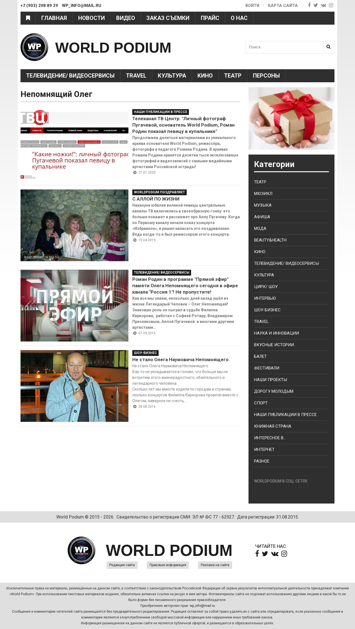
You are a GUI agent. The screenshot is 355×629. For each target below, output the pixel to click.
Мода (260, 228)
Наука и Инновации (276, 333)
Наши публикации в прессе (160, 112)
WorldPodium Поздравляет (159, 192)
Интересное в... (270, 437)
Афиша (262, 216)
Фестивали (266, 368)
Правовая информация (167, 565)
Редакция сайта (122, 565)
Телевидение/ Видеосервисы (70, 75)
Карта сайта (283, 5)
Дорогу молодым (273, 391)
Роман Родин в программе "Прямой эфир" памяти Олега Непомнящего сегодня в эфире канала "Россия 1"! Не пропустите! (185, 285)
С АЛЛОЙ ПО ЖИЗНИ (155, 199)
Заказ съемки (167, 18)
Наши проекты (270, 379)
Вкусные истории (274, 344)
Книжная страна (272, 426)
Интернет (264, 449)
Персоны (266, 75)
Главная (54, 18)
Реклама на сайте (215, 565)
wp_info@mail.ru (202, 606)
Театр (233, 75)
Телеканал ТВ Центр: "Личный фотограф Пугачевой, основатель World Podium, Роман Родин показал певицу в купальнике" (183, 125)
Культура (172, 75)
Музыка (263, 205)
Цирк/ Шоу (266, 286)
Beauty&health (270, 240)
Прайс (210, 18)
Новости (91, 18)
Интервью (265, 298)
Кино (205, 75)
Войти (252, 5)
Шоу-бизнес (267, 309)
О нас (239, 18)
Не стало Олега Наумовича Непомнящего (180, 359)
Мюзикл (263, 193)
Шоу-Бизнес (145, 353)
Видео (125, 18)
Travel (136, 75)
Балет (260, 356)
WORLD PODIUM (122, 47)
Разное (261, 461)
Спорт (261, 402)
